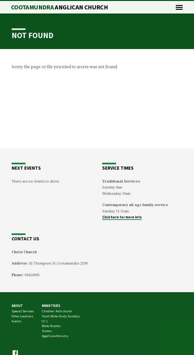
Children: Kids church (57, 311)
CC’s (45, 321)
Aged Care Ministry (55, 336)
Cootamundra (59, 7)
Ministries (51, 305)
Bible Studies (51, 326)
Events (16, 321)
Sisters (47, 331)
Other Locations (22, 316)
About (17, 305)
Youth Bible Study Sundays (61, 316)
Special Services (23, 311)
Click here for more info (122, 217)
